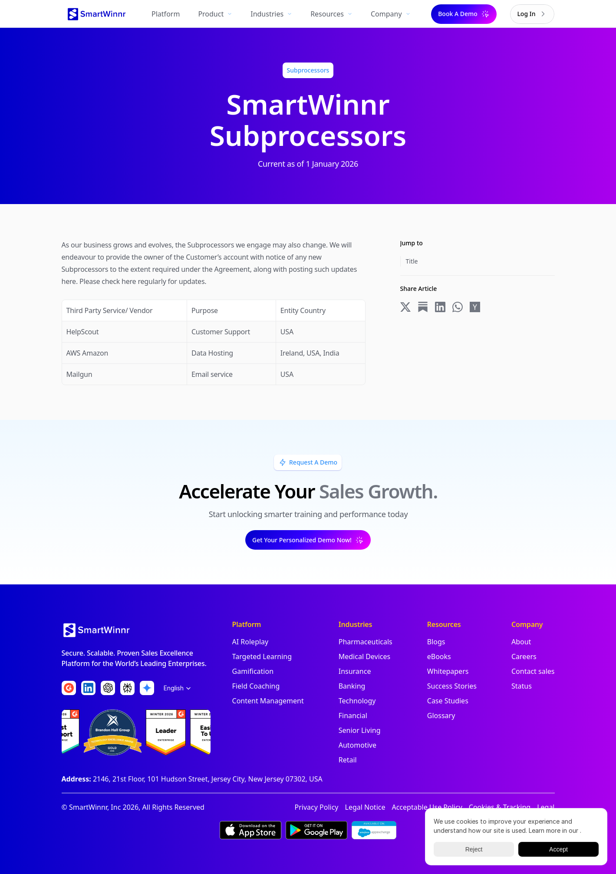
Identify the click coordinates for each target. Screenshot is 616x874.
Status (521, 686)
